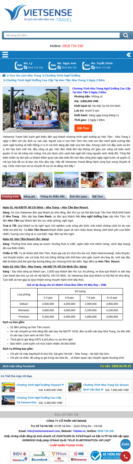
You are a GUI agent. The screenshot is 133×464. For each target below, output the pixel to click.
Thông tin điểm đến (52, 196)
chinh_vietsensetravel (93, 67)
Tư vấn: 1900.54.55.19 (115, 366)
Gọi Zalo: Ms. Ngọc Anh (52, 65)
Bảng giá (29, 196)
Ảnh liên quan (78, 196)
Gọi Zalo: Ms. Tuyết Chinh (86, 65)
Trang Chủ (47, 12)
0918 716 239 (72, 46)
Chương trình (10, 196)
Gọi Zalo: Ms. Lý (19, 65)
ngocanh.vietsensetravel (59, 67)
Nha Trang (52, 207)
